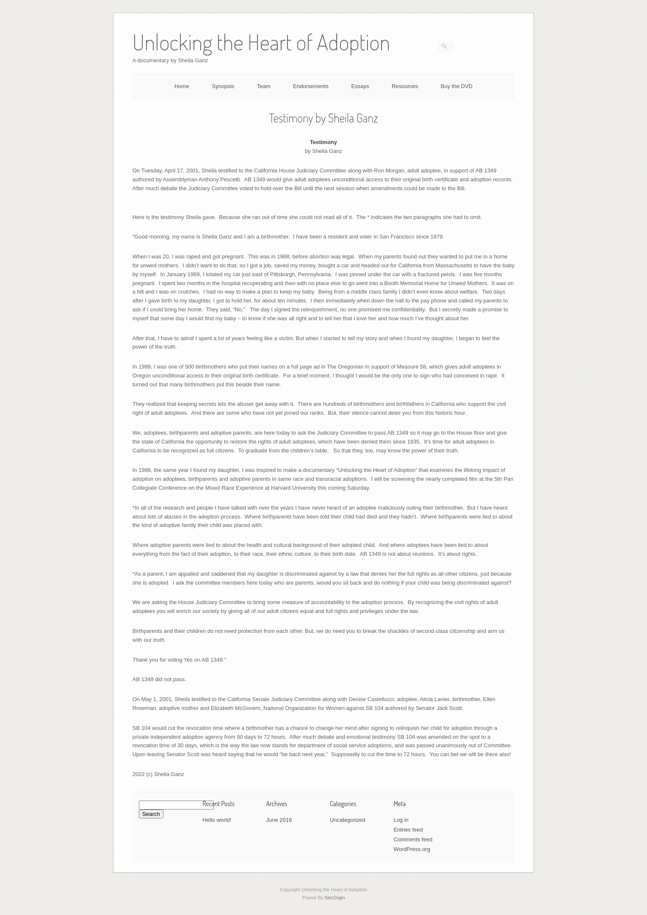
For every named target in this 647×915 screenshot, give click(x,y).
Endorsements (311, 86)
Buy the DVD (457, 86)
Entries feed (408, 829)
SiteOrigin (334, 897)
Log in (400, 820)
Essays (360, 86)
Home (181, 86)
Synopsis (223, 86)
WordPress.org (411, 849)
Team (264, 86)
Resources (405, 86)
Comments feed (412, 839)
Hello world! (216, 820)
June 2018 (279, 820)
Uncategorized (347, 820)
